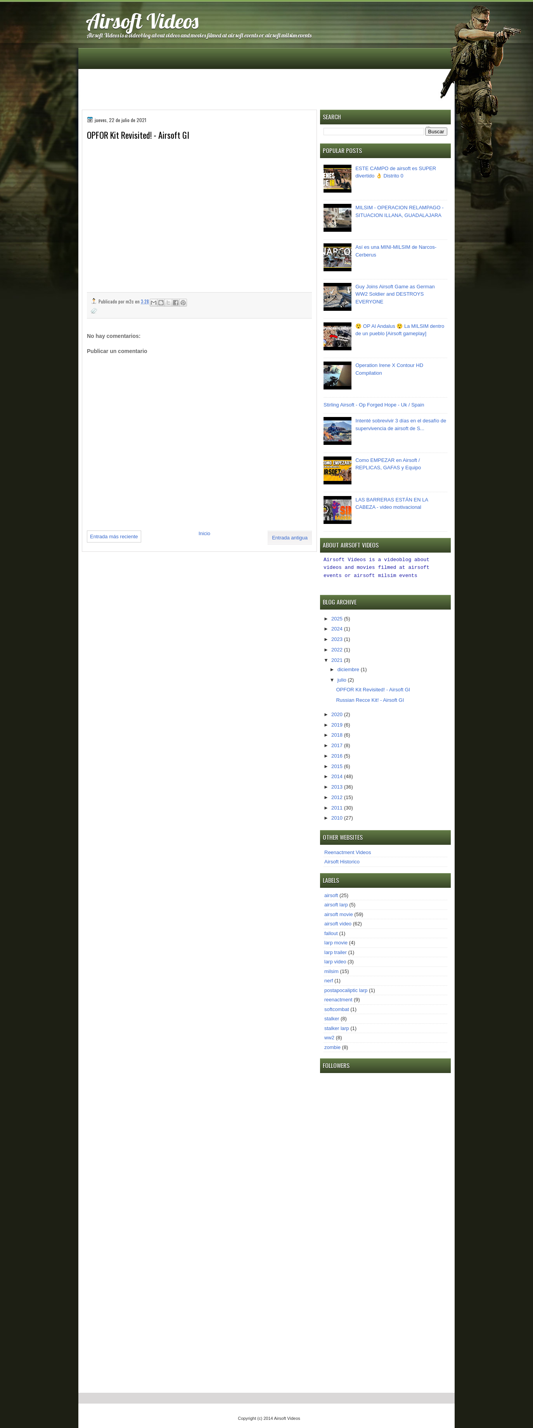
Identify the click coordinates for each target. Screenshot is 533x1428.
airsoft (331, 894)
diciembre (349, 668)
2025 (337, 617)
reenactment (338, 998)
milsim (331, 970)
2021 (337, 659)
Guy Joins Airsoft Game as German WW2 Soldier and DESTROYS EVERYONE (394, 294)
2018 (337, 734)
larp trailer (335, 951)
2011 (337, 807)
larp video (335, 960)
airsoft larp (336, 903)
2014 (337, 775)
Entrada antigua (290, 538)
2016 (337, 755)
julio (342, 679)
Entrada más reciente (114, 536)
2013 (337, 786)
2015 (337, 765)
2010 (337, 817)
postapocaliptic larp (345, 989)
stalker (331, 1017)
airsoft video (337, 922)
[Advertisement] (267, 88)
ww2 (329, 1036)
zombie (332, 1046)
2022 (337, 648)
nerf (328, 979)
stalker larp (336, 1027)
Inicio (204, 533)
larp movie (336, 941)
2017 (337, 744)
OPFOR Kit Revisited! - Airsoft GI (373, 688)
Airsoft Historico (342, 860)
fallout (331, 932)
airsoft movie (338, 913)
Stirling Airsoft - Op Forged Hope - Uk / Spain (374, 405)
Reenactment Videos (347, 851)
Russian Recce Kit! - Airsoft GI (370, 699)
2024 (337, 627)
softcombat (336, 1008)
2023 (337, 638)
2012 (337, 796)
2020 (337, 713)
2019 (337, 724)
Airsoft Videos (142, 21)
